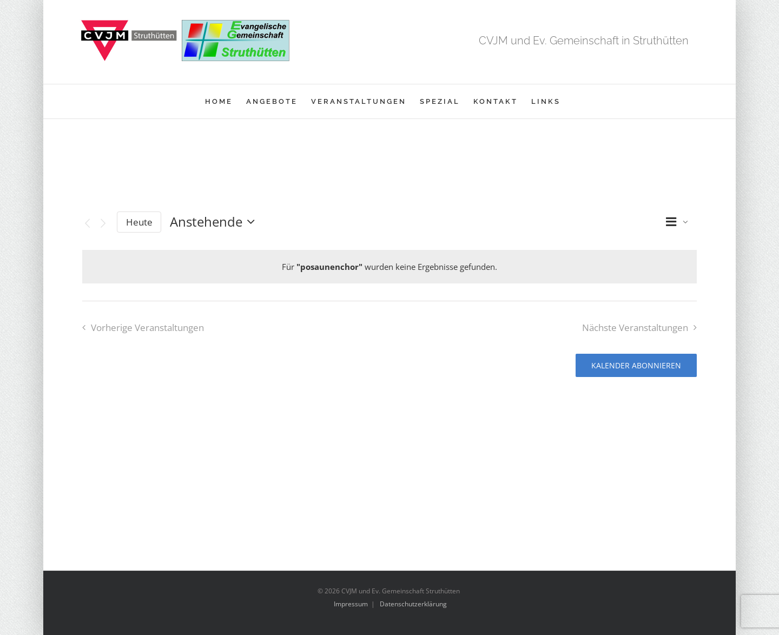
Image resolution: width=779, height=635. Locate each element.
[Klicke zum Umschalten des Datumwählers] (215, 222)
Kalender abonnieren (636, 365)
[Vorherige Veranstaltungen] (87, 223)
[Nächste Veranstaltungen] (103, 223)
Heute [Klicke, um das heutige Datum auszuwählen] (139, 222)
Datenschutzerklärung (413, 603)
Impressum (351, 603)
